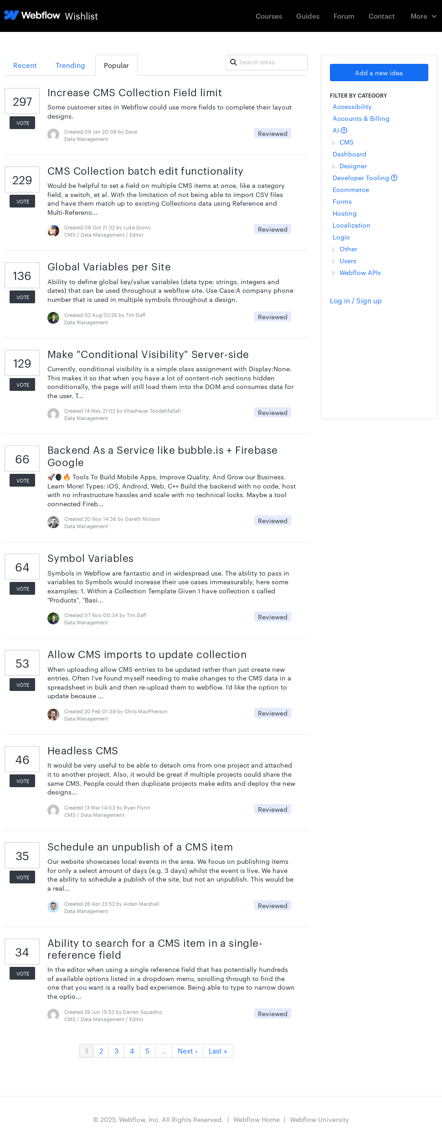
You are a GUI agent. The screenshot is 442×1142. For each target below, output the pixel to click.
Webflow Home (256, 1119)
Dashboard (349, 153)
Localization (351, 224)
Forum (344, 16)
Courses (269, 16)
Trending (70, 65)
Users (344, 260)
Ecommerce (351, 189)
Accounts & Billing (361, 118)
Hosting (345, 213)
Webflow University (319, 1119)
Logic (341, 236)
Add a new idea (379, 72)
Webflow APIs (357, 272)
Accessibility (352, 106)
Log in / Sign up (356, 300)
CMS (343, 141)
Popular (116, 65)
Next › (187, 1050)
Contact (382, 16)
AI (340, 130)
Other (345, 248)
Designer (350, 165)
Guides (307, 16)
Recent (25, 65)
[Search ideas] (267, 62)
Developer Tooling (365, 177)
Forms (342, 201)
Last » (218, 1050)
